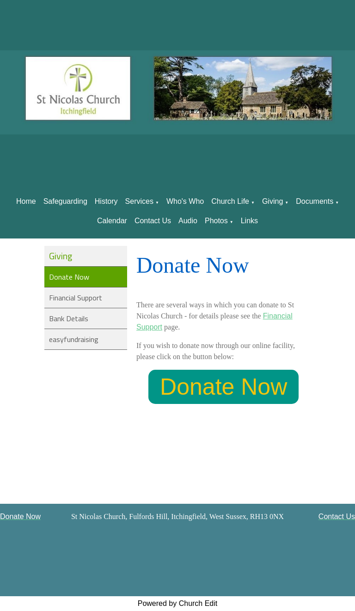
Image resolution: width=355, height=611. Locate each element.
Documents (314, 201)
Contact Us (153, 221)
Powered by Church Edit (178, 603)
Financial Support (75, 297)
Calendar (112, 221)
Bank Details (68, 318)
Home (26, 201)
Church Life (230, 201)
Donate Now (69, 276)
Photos (216, 221)
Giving (272, 201)
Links (249, 221)
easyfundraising (73, 339)
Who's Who (185, 201)
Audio (187, 221)
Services (139, 201)
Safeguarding (65, 201)
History (106, 201)
